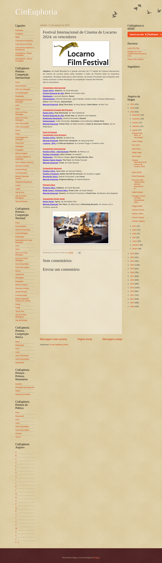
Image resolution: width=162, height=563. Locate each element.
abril (134, 237)
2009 (132, 306)
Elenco (18, 130)
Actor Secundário (22, 123)
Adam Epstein (137, 192)
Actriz (17, 109)
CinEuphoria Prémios (23, 44)
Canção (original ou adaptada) (23, 158)
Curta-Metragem (21, 93)
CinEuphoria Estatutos (24, 41)
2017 (132, 276)
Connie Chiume (138, 217)
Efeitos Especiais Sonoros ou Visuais (23, 300)
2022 (132, 257)
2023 (132, 254)
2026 (132, 104)
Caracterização (21, 173)
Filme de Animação (22, 89)
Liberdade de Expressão (24, 387)
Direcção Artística (22, 166)
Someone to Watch (22, 394)
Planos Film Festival (135, 59)
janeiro (135, 249)
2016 (132, 280)
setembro (136, 126)
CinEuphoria (36, 11)
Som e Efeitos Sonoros (24, 162)
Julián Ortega (137, 141)
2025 (132, 108)
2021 (132, 261)
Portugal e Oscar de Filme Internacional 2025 (138, 199)
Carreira (18, 384)
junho (134, 230)
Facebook (19, 30)
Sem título (136, 145)
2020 (132, 265)
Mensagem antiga (112, 339)
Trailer (17, 189)
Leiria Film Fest (134, 48)
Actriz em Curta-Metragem (21, 119)
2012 (132, 295)
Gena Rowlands (138, 176)
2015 (132, 284)
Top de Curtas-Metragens (21, 197)
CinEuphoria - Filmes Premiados (23, 54)
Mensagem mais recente (53, 339)
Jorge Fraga (136, 152)
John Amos (136, 149)
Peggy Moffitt (137, 206)
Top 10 (18, 437)
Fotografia (19, 150)
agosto (135, 130)
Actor (17, 105)
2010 (132, 303)
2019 (132, 269)
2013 (132, 291)
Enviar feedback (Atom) (59, 345)
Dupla (17, 134)
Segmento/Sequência (23, 182)
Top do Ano (19, 192)
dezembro (136, 115)
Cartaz (18, 185)
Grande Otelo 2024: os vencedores (137, 135)
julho (134, 226)
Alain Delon (136, 156)
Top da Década (21, 201)
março (135, 241)
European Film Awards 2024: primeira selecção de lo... (138, 184)
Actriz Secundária (22, 127)
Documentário (20, 86)
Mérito (17, 391)
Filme (17, 82)
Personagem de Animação (21, 138)
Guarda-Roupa (21, 169)
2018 (132, 272)
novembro (136, 119)
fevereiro (136, 245)
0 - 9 (17, 542)
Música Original (21, 153)
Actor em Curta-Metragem (21, 113)
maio (134, 234)
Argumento (19, 143)
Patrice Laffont (137, 214)
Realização (19, 96)
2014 (132, 288)
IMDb (17, 37)
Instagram (19, 34)
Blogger (97, 558)
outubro (135, 123)
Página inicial (84, 339)
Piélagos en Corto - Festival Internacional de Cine (137, 54)
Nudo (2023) (137, 172)
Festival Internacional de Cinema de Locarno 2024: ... (139, 164)
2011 (132, 299)
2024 (132, 112)
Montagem (19, 146)
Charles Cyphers (138, 221)
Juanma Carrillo (138, 210)
